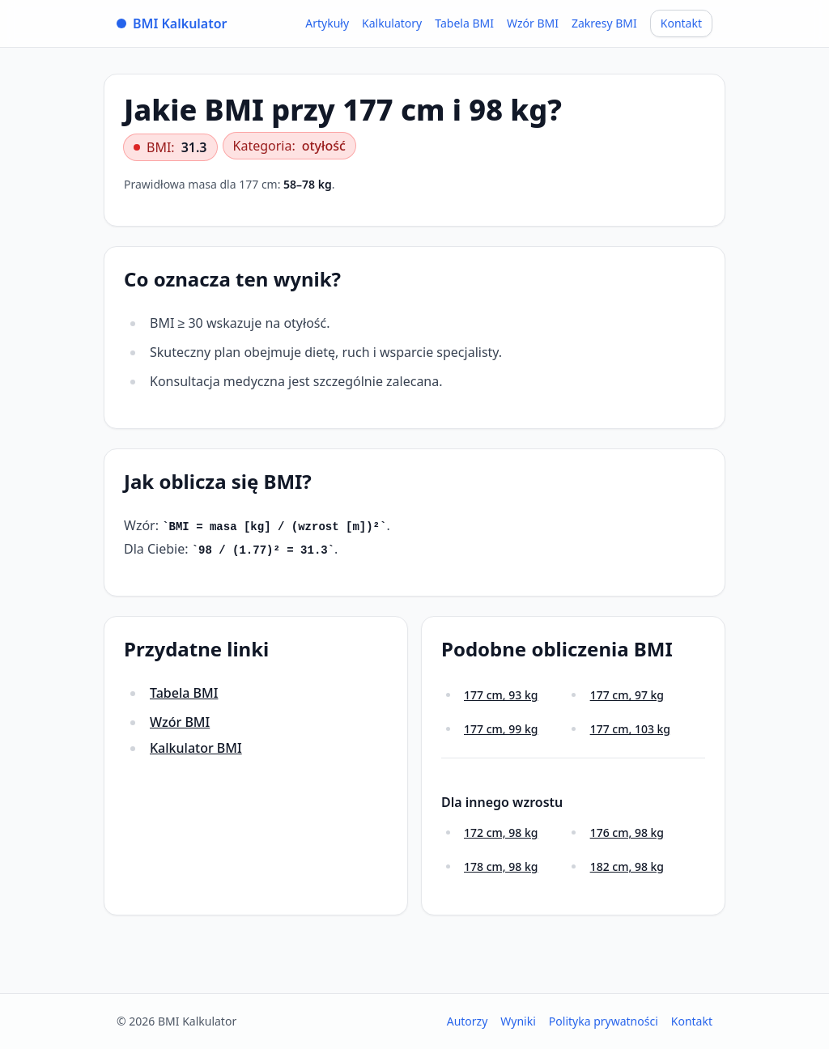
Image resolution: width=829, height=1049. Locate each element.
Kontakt (681, 23)
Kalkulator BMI (196, 748)
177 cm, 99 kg (501, 729)
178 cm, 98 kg (501, 866)
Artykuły (327, 23)
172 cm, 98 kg (501, 832)
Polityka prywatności (603, 1021)
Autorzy (467, 1021)
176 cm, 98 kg (627, 832)
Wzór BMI (533, 23)
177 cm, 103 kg (630, 729)
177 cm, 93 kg (501, 695)
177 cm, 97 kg (627, 695)
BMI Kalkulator (172, 23)
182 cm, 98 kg (627, 866)
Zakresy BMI (604, 23)
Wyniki (518, 1021)
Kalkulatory (392, 23)
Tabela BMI (464, 23)
